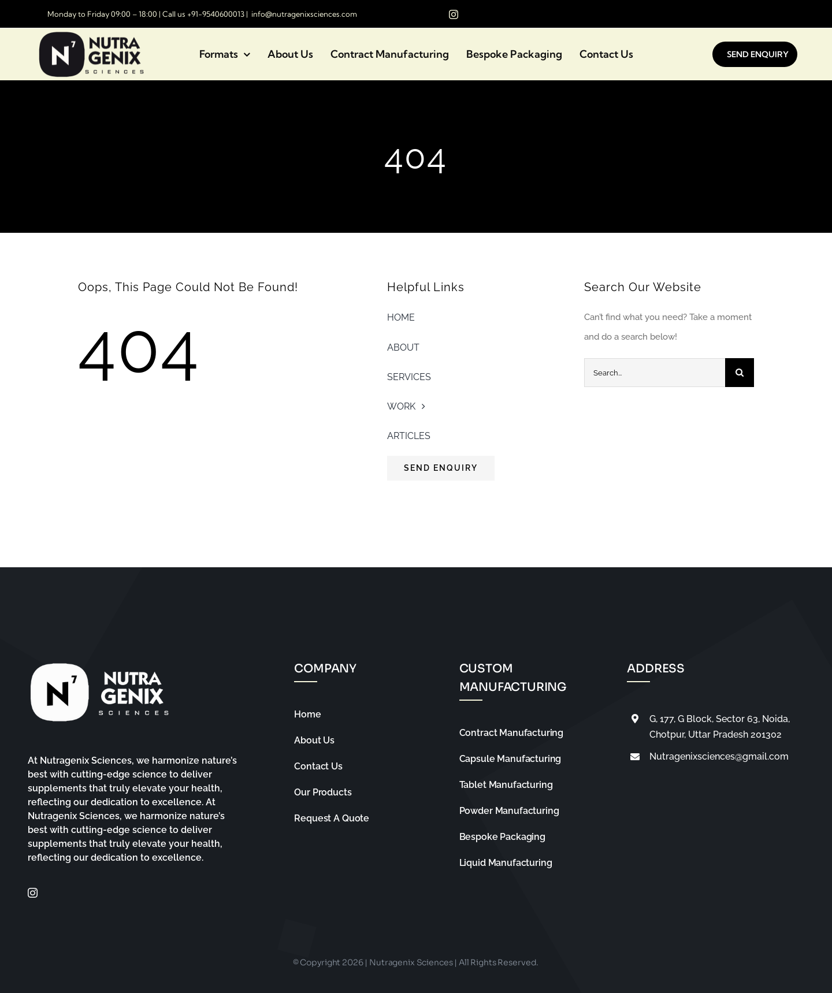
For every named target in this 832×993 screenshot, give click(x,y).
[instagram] (453, 14)
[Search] (739, 372)
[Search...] (654, 372)
